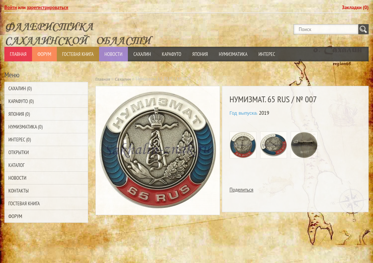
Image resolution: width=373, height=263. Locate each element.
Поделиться (241, 190)
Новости (113, 54)
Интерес (266, 54)
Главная (18, 54)
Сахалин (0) (20, 88)
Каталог (16, 165)
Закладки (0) (355, 7)
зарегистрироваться (47, 7)
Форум (44, 54)
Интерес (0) (19, 139)
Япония (200, 54)
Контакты (18, 190)
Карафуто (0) (21, 101)
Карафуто (171, 54)
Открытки (18, 152)
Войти (10, 7)
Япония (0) (19, 114)
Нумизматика (233, 54)
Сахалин (142, 54)
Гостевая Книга (78, 54)
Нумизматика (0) (25, 126)
